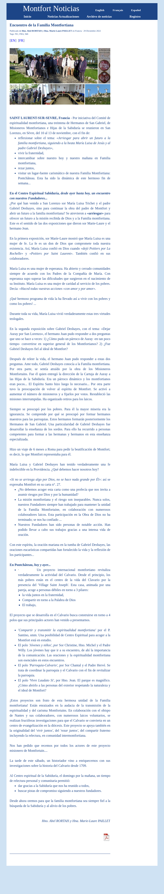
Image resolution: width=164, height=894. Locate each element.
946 (26, 34)
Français (118, 10)
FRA (21, 34)
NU (16, 34)
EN (13, 40)
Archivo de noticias (99, 16)
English (99, 10)
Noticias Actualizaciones (63, 16)
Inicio (27, 16)
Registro (135, 16)
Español (136, 10)
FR (21, 40)
